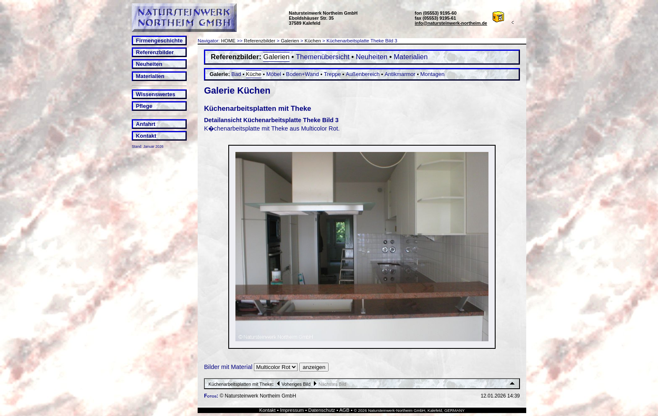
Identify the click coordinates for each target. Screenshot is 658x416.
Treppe (332, 74)
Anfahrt (145, 124)
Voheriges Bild (293, 384)
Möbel (273, 74)
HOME (228, 40)
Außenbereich (363, 74)
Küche (253, 74)
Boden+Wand (302, 74)
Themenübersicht (323, 57)
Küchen (313, 40)
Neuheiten (149, 64)
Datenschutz (321, 410)
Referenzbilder (155, 52)
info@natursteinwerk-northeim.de (451, 23)
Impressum (292, 410)
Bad (236, 74)
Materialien (150, 76)
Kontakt (146, 136)
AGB (344, 410)
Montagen (432, 74)
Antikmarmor (399, 74)
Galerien (290, 40)
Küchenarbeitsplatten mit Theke (240, 384)
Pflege (144, 106)
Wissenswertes (155, 94)
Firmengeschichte (159, 40)
